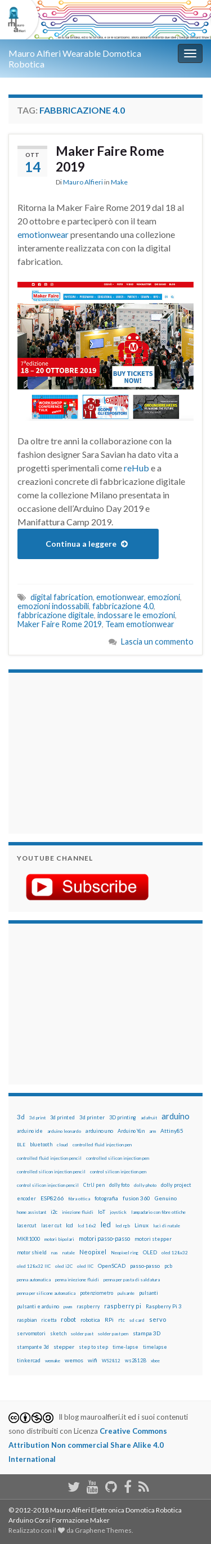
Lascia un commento (157, 641)
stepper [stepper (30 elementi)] (63, 1346)
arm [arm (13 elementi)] (152, 1131)
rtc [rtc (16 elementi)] (121, 1320)
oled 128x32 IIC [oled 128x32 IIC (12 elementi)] (34, 1266)
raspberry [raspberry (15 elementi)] (88, 1306)
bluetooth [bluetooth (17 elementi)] (41, 1144)
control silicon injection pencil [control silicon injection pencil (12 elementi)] (48, 1185)
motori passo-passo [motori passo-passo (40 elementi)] (104, 1238)
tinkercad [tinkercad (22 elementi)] (29, 1360)
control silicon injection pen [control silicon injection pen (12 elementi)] (118, 1171)
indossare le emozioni (136, 615)
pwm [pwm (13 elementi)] (68, 1306)
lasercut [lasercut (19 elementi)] (27, 1225)
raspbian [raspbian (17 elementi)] (27, 1320)
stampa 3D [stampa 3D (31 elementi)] (146, 1333)
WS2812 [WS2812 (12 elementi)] (111, 1360)
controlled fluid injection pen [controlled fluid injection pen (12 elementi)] (102, 1144)
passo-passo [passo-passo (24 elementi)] (145, 1265)
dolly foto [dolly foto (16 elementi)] (119, 1185)
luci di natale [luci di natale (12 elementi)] (166, 1225)
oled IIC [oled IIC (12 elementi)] (85, 1266)
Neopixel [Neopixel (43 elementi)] (92, 1251)
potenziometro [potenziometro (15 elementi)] (96, 1293)
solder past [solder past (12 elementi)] (82, 1333)
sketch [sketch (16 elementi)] (58, 1333)
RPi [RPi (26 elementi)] (109, 1319)
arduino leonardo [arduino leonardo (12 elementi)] (64, 1131)
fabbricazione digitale (55, 615)
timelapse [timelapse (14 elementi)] (155, 1347)
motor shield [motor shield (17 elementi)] (32, 1252)
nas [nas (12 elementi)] (54, 1252)
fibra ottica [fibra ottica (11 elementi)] (79, 1198)
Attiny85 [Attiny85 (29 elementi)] (171, 1130)
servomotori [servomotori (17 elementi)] (31, 1333)
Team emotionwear (139, 624)
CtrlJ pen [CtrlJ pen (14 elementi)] (94, 1185)
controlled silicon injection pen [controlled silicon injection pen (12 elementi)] (117, 1158)
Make (119, 182)
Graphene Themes (103, 1530)
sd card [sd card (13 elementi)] (137, 1320)
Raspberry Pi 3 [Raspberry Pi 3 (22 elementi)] (163, 1306)
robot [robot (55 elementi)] (68, 1319)
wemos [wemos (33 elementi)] (74, 1360)
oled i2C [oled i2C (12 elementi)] (64, 1266)
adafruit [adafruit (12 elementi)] (149, 1117)
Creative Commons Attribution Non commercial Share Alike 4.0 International (87, 1445)
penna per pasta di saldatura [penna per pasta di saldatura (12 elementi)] (132, 1279)
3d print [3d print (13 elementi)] (37, 1117)
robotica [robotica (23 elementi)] (90, 1320)
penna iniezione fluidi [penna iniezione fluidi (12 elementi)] (77, 1279)
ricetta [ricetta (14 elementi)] (48, 1320)
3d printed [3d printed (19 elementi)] (62, 1117)
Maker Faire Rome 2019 (110, 158)
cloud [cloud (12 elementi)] (62, 1144)
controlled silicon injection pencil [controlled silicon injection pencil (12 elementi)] (51, 1171)
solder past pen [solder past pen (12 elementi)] (113, 1333)
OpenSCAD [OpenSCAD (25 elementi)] (111, 1265)
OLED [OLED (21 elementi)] (150, 1252)
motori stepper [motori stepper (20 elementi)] (153, 1239)
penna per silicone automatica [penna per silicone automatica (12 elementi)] (46, 1293)
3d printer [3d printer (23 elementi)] (92, 1117)
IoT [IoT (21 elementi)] (101, 1212)
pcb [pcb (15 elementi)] (168, 1266)
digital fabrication (61, 597)
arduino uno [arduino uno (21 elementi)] (99, 1131)
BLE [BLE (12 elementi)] (21, 1144)
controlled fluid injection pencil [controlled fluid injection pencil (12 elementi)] (49, 1158)
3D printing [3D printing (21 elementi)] (122, 1117)
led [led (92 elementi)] (106, 1225)
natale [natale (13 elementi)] (68, 1252)
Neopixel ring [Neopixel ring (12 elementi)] (124, 1252)
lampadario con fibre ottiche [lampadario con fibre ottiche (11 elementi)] (158, 1212)
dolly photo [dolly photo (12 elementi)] (145, 1185)
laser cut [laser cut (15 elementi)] (51, 1225)
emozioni (163, 597)
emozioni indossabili (53, 606)
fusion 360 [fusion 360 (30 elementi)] (136, 1198)
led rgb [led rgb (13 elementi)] (122, 1225)
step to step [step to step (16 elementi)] (93, 1347)
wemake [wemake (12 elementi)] (52, 1360)
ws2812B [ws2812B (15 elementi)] (135, 1360)
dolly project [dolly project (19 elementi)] (176, 1185)
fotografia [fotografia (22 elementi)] (106, 1198)
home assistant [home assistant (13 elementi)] (31, 1212)
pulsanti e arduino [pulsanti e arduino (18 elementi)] (38, 1306)
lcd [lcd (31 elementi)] (69, 1225)
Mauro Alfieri (83, 182)
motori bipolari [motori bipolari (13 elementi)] (59, 1239)
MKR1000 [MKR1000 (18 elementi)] (28, 1239)
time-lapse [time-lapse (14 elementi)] (125, 1347)
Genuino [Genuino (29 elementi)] (166, 1198)
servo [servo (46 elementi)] (157, 1319)
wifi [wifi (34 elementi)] (92, 1360)
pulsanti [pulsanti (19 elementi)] (148, 1293)
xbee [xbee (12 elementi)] (155, 1360)
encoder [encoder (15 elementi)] (26, 1198)
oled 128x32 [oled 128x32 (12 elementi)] (174, 1252)
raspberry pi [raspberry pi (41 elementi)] (122, 1305)
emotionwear (43, 234)
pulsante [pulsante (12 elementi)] (126, 1293)
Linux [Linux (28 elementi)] (141, 1225)
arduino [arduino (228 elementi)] (175, 1116)
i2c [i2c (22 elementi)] (54, 1212)
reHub (136, 467)
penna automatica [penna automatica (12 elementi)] (34, 1279)
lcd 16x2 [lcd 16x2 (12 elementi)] (87, 1225)
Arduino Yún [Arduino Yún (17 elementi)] (131, 1131)
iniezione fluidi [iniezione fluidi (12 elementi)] (77, 1212)
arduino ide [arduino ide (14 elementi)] (30, 1131)
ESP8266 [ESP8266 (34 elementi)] (52, 1198)
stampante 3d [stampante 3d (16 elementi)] (33, 1347)
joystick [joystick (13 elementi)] (118, 1212)
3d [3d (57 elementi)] (21, 1116)
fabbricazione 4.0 (123, 606)
